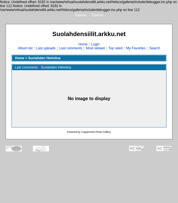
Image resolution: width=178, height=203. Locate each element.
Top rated (115, 48)
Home (83, 44)
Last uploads (45, 48)
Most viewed (95, 48)
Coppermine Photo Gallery (96, 132)
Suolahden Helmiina (44, 58)
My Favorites (136, 48)
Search (154, 48)
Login (95, 44)
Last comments (70, 48)
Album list (25, 48)
